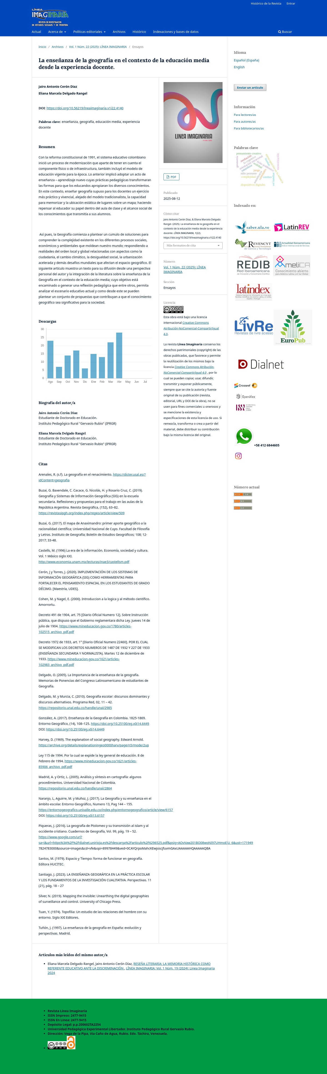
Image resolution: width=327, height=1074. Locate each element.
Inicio (42, 47)
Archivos (119, 31)
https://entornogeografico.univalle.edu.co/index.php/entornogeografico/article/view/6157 (106, 810)
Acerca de (55, 31)
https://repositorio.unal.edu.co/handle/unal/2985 (75, 708)
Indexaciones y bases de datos (176, 31)
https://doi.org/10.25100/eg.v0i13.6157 (75, 815)
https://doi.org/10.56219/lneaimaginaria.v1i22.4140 (85, 108)
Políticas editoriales (88, 31)
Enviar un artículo (250, 87)
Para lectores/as (245, 115)
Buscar (285, 31)
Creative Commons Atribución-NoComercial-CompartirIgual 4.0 (191, 328)
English (239, 67)
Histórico (139, 31)
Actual (36, 31)
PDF (173, 177)
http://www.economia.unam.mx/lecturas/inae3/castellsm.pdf (84, 562)
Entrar (291, 3)
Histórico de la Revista (266, 3)
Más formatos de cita (181, 245)
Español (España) (246, 60)
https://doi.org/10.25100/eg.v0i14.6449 (120, 723)
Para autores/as (245, 121)
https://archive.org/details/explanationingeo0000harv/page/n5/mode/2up (94, 745)
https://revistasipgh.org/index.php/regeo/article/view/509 (81, 513)
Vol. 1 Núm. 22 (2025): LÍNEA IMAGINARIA (97, 47)
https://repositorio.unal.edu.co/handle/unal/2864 (75, 788)
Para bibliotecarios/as (249, 128)
